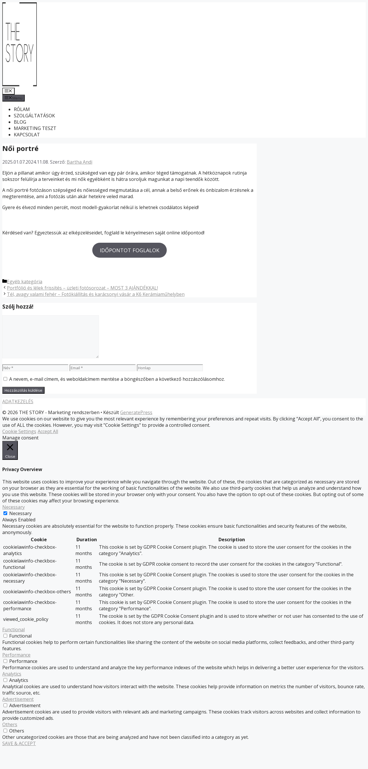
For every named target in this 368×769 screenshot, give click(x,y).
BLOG (20, 122)
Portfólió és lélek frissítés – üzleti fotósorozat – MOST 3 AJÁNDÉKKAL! (82, 308)
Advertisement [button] (18, 719)
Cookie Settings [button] (19, 452)
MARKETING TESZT (35, 128)
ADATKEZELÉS (17, 422)
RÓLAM (22, 109)
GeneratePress (136, 433)
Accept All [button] (48, 452)
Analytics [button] (11, 694)
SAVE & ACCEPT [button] (19, 763)
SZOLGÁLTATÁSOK (34, 115)
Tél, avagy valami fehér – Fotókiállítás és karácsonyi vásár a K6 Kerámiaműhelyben (96, 314)
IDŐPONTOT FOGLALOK (129, 250)
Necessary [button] (13, 527)
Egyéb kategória (24, 302)
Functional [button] (13, 649)
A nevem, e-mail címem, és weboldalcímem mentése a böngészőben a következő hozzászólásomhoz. (117, 399)
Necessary (20, 533)
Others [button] (9, 744)
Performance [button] (16, 675)
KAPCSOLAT (27, 134)
